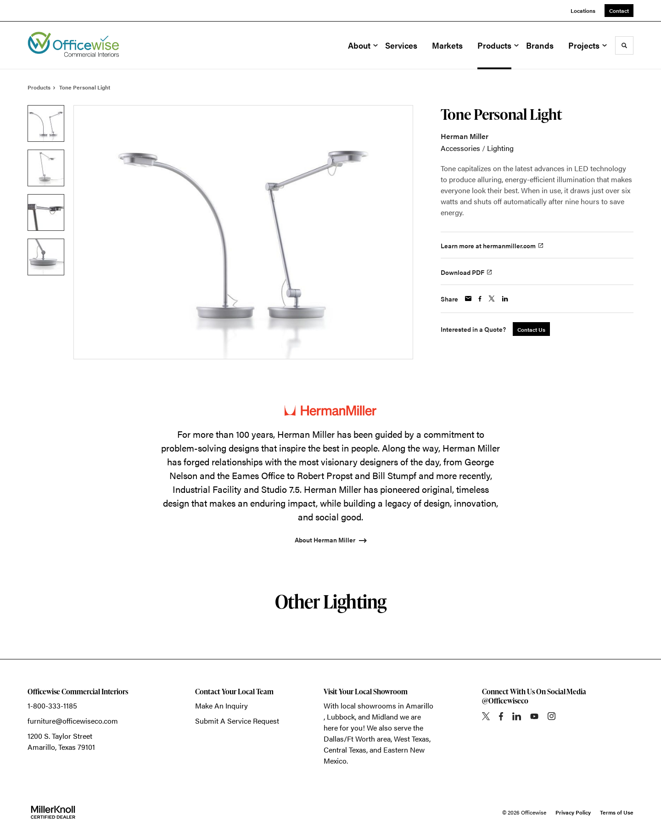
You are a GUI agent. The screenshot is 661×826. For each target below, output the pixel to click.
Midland (385, 716)
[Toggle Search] (624, 45)
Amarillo (419, 705)
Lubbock (341, 716)
